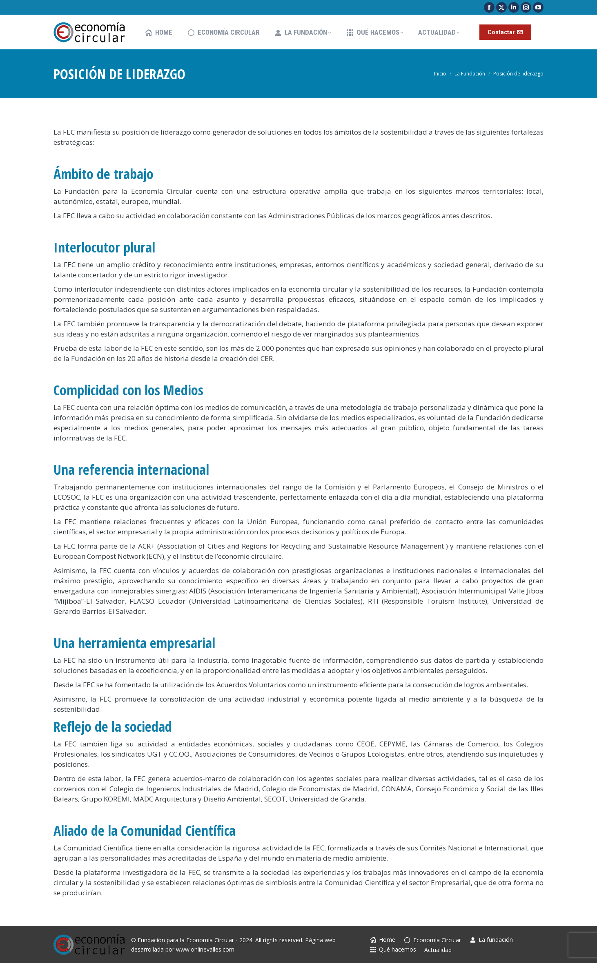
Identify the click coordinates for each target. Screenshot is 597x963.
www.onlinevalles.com (205, 949)
